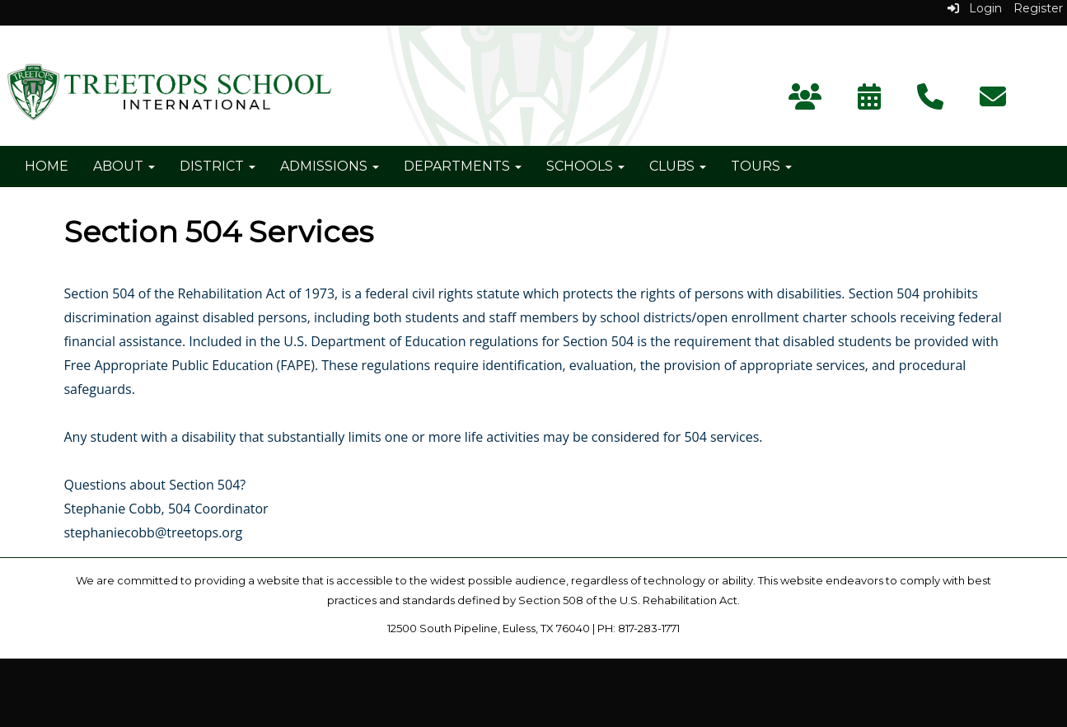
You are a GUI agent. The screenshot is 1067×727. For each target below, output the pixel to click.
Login (975, 8)
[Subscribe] (993, 102)
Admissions (329, 166)
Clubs (677, 166)
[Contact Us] (930, 102)
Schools (585, 166)
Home (46, 166)
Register (1038, 8)
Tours (761, 166)
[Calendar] (869, 102)
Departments (463, 166)
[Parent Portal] (805, 102)
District (217, 166)
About (124, 166)
